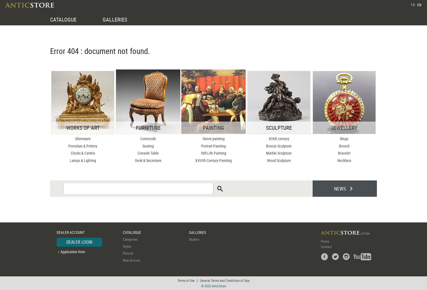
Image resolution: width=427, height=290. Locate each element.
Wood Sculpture (279, 160)
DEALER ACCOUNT (71, 232)
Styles (127, 246)
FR (413, 4)
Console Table (148, 153)
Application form (72, 251)
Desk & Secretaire (148, 160)
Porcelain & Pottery (82, 146)
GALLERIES (115, 19)
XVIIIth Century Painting (213, 160)
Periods (128, 253)
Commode (148, 138)
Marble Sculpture (279, 153)
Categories (130, 239)
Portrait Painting (213, 146)
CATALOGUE (63, 19)
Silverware (83, 138)
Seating (148, 146)
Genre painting (214, 138)
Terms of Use (186, 280)
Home (325, 241)
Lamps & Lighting (83, 160)
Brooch (344, 146)
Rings (344, 138)
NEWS (340, 188)
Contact (326, 246)
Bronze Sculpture (279, 146)
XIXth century (279, 138)
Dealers (194, 239)
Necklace (344, 160)
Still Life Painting (213, 153)
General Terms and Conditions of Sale (225, 280)
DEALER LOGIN (79, 242)
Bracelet (344, 153)
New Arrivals (131, 260)
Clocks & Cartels (83, 153)
